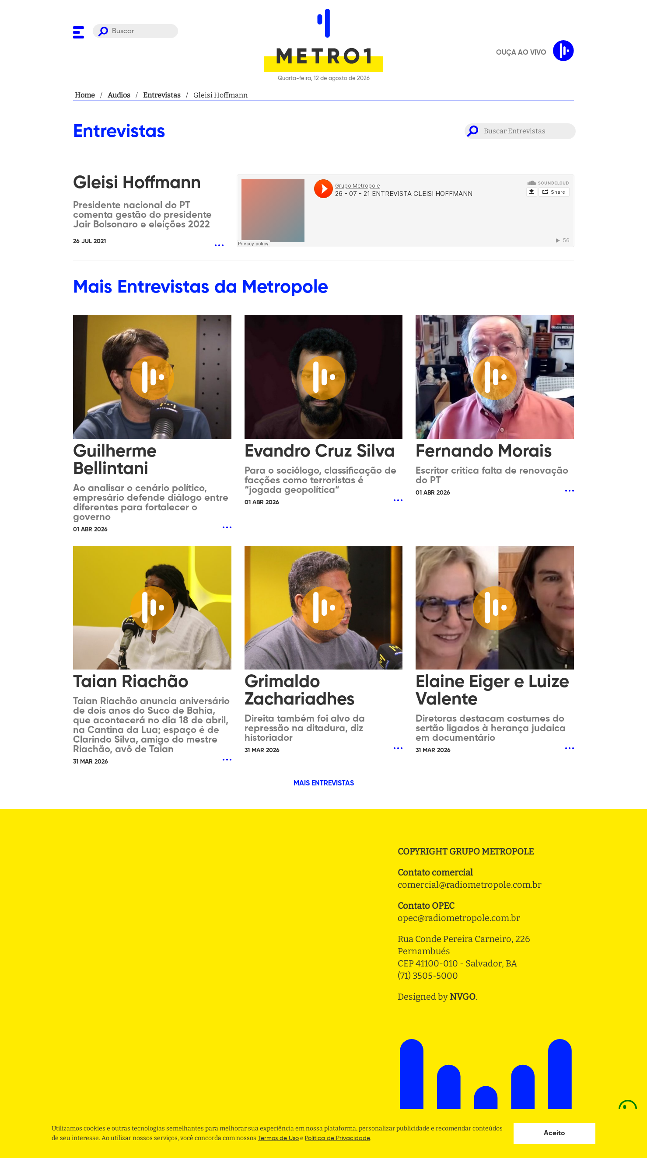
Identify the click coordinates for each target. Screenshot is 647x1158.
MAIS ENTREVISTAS (324, 783)
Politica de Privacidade (337, 1138)
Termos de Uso (278, 1138)
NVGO (463, 996)
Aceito (554, 1133)
